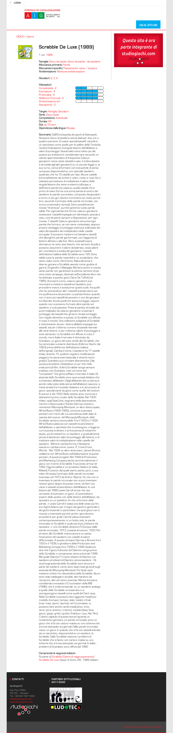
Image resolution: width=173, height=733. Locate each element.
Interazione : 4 (47, 91)
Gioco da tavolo (58, 61)
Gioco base (52, 114)
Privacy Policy (130, 727)
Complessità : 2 (47, 88)
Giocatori (63, 111)
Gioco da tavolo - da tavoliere (84, 61)
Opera (30, 36)
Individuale (62, 118)
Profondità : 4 (47, 95)
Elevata (71, 128)
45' (50, 121)
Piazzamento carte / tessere (80, 68)
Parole (66, 65)
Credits (157, 727)
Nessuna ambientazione (71, 71)
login (17, 3)
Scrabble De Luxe (49, 660)
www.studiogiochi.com (21, 702)
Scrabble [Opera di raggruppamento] (73, 656)
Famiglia (52, 111)
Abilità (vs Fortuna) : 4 (51, 98)
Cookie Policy (145, 727)
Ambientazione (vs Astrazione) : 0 (49, 103)
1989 (49, 55)
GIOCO (20, 36)
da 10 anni (50, 124)
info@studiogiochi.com (21, 699)
